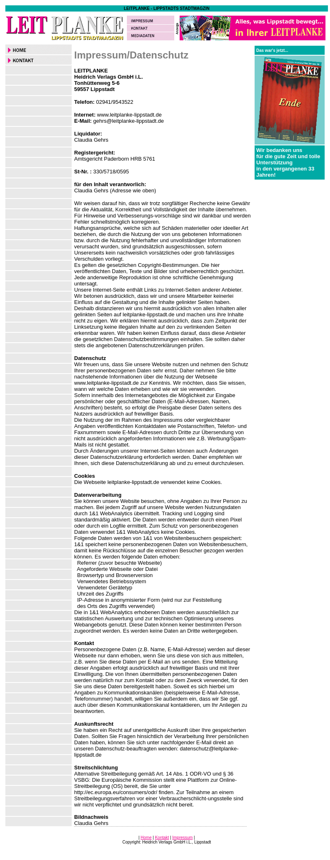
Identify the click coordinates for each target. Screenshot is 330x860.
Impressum (182, 837)
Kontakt (162, 837)
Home (146, 837)
